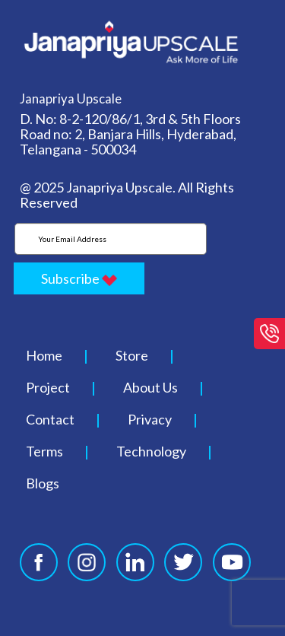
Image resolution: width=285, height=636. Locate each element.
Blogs (42, 483)
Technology (151, 451)
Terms (44, 451)
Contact (50, 419)
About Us (150, 387)
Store (132, 355)
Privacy (150, 419)
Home (44, 355)
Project (48, 387)
